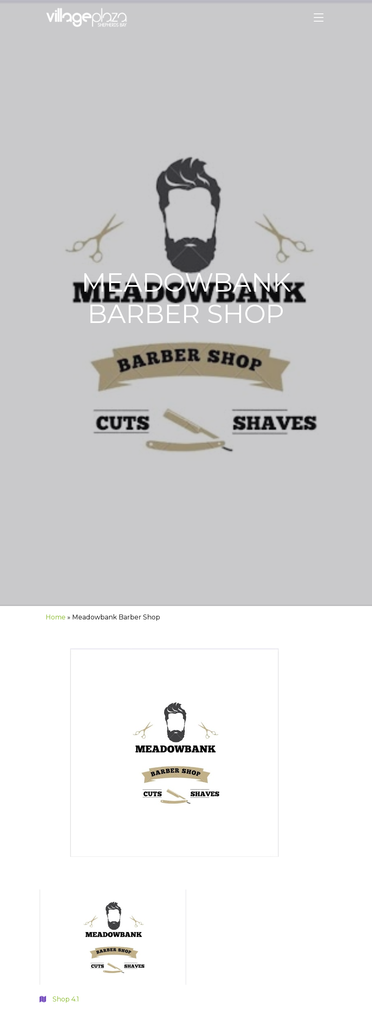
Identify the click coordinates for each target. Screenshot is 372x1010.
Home (56, 617)
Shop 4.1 (59, 999)
